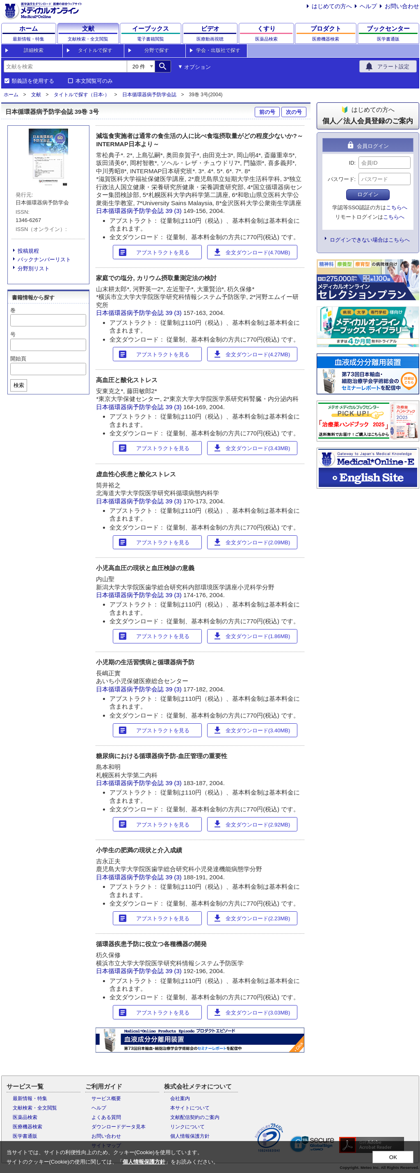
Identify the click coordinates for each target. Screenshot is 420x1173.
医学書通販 (25, 1136)
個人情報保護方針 (190, 1136)
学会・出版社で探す (218, 50)
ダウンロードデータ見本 (118, 1127)
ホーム (11, 94)
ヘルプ (368, 6)
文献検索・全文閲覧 (35, 1108)
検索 (19, 385)
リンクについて (187, 1127)
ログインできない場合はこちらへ (370, 240)
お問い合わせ (402, 6)
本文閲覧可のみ (94, 81)
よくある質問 (106, 1117)
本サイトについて (190, 1108)
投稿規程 (28, 251)
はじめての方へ (332, 6)
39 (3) (174, 210)
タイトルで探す (95, 50)
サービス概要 (106, 1098)
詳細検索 (33, 50)
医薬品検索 (25, 1117)
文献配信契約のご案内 (194, 1117)
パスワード (341, 179)
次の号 (294, 112)
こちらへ (396, 207)
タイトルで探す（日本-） (82, 94)
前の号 (267, 112)
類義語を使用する (32, 81)
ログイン (368, 194)
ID (351, 163)
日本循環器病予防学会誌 (149, 94)
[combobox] (65, 66)
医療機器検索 (27, 1127)
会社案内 (180, 1098)
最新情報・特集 (30, 1098)
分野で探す (156, 50)
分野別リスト (34, 268)
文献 (36, 94)
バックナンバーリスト (44, 259)
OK (393, 1157)
